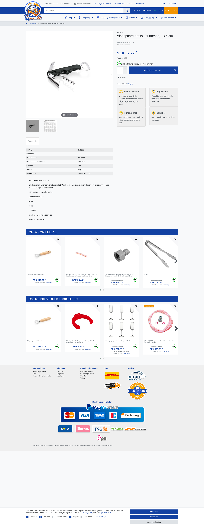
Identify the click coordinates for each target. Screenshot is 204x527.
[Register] (147, 10)
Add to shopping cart (160, 70)
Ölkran (132, 18)
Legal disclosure (105, 513)
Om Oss (83, 376)
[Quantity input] (120, 70)
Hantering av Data (87, 374)
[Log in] (136, 10)
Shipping (130, 84)
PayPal (76, 517)
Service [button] (172, 4)
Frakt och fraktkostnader (42, 376)
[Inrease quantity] (125, 68)
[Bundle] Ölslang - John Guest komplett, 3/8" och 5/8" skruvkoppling (160, 341)
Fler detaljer (32, 141)
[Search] (126, 10)
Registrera (61, 374)
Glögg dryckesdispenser (110, 18)
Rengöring (86, 18)
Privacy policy (87, 513)
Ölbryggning (150, 18)
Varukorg (60, 376)
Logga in (60, 371)
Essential (33, 517)
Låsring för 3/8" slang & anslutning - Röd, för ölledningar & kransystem (80, 341)
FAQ (35, 374)
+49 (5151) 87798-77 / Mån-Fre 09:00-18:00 (113, 4)
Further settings (100, 517)
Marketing (46, 517)
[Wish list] (161, 10)
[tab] (32, 141)
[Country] (155, 10)
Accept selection (154, 522)
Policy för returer (86, 371)
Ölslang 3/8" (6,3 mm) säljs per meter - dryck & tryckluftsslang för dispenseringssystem (81, 275)
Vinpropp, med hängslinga (35, 274)
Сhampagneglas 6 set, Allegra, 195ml (117, 341)
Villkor (82, 378)
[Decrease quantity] (125, 72)
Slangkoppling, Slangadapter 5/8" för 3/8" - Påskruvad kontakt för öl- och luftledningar (119, 275)
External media (61, 517)
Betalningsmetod (39, 371)
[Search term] (83, 10)
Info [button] (162, 4)
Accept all (154, 512)
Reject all (154, 517)
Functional (88, 517)
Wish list (122, 77)
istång (146, 274)
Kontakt (140, 4)
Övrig (70, 18)
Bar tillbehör (169, 18)
